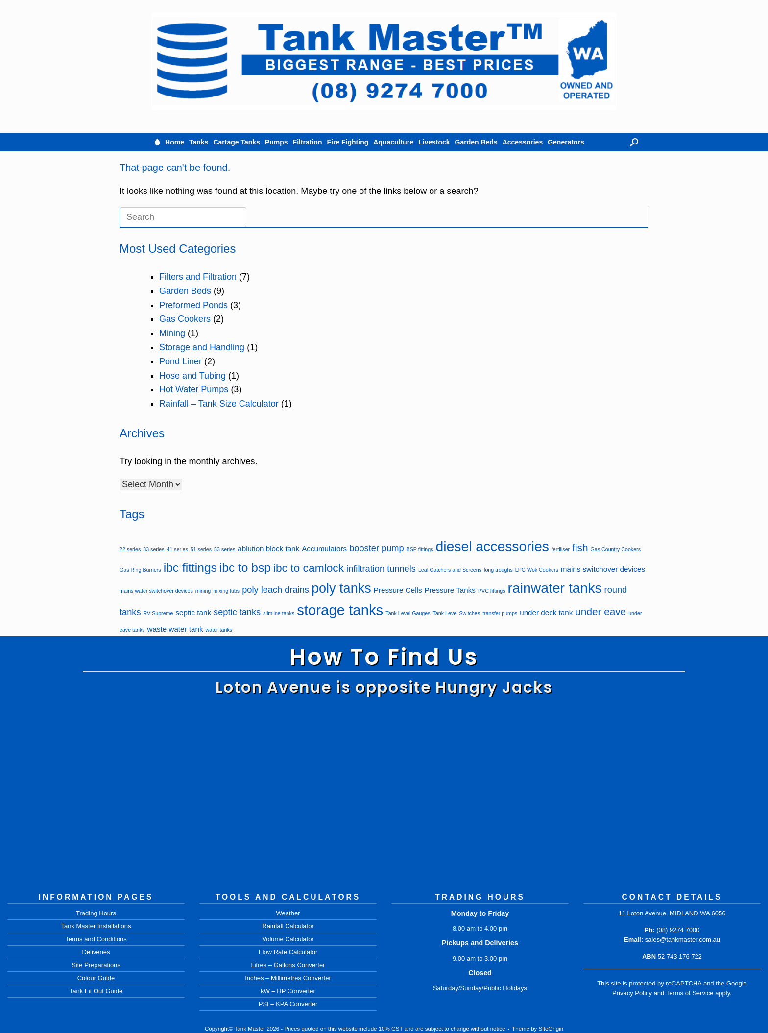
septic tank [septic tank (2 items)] (193, 612)
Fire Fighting (347, 142)
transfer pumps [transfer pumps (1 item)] (499, 613)
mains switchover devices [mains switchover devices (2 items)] (603, 569)
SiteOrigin (551, 1029)
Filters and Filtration (198, 277)
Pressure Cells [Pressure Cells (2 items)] (398, 590)
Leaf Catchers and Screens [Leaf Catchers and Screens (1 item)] (449, 570)
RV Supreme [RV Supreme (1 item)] (158, 613)
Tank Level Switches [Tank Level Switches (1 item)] (456, 613)
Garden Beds (476, 142)
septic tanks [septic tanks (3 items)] (237, 612)
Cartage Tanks (236, 142)
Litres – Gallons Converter (288, 965)
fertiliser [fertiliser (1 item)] (561, 549)
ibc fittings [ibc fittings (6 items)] (190, 567)
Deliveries (96, 952)
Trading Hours (96, 913)
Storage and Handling (201, 347)
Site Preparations (96, 965)
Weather (288, 913)
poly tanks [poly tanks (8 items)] (341, 588)
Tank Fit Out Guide (96, 991)
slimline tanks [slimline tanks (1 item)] (278, 613)
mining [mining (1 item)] (203, 591)
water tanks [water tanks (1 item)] (219, 630)
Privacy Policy (632, 993)
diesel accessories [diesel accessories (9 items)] (492, 546)
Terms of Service (690, 993)
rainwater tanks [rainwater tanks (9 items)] (555, 588)
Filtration (307, 142)
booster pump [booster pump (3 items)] (376, 548)
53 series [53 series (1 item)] (224, 549)
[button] (634, 142)
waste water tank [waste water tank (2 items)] (175, 629)
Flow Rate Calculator (288, 952)
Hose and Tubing (192, 376)
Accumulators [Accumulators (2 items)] (324, 548)
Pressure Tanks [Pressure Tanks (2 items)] (450, 590)
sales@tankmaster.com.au (682, 939)
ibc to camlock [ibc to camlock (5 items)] (308, 567)
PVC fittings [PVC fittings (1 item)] (491, 591)
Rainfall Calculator (288, 926)
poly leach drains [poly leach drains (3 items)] (275, 589)
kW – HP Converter (288, 991)
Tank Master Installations (96, 926)
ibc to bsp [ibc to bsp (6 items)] (245, 567)
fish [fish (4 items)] (580, 547)
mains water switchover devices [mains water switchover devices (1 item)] (156, 591)
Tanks (198, 142)
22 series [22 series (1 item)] (130, 549)
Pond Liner (180, 361)
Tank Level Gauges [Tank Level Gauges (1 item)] (407, 613)
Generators (566, 142)
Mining (172, 333)
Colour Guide (96, 978)
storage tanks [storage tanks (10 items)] (340, 610)
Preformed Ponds (193, 305)
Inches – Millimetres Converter (288, 978)
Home (174, 142)
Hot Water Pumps (193, 389)
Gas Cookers (185, 319)
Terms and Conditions (96, 939)
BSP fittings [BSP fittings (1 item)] (420, 549)
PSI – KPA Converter (288, 1004)
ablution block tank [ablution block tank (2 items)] (268, 548)
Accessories (523, 142)
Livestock (434, 142)
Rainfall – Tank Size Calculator (219, 403)
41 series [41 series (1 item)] (177, 549)
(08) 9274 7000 (677, 930)
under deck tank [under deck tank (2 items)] (546, 612)
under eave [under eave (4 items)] (600, 611)
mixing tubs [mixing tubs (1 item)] (226, 591)
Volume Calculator (288, 939)
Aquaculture (393, 142)
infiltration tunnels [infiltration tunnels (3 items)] (381, 568)
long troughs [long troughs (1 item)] (498, 570)
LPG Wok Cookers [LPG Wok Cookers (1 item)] (536, 570)
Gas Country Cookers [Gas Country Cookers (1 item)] (616, 549)
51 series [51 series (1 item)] (201, 549)
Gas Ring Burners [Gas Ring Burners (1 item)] (140, 570)
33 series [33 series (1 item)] (153, 549)
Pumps (276, 142)
